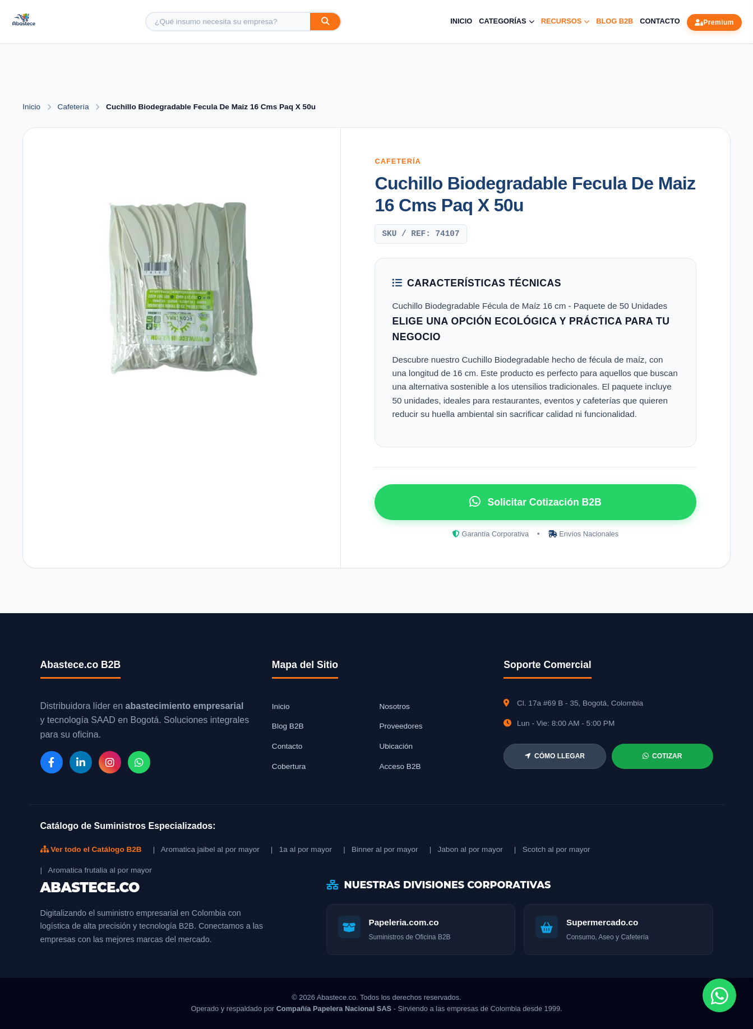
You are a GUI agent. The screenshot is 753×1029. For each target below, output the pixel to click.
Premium (714, 22)
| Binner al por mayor (380, 849)
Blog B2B (614, 21)
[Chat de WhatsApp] (719, 995)
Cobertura (289, 766)
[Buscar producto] (228, 21)
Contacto (660, 21)
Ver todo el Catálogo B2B (91, 849)
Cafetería (74, 107)
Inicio (461, 21)
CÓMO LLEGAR (555, 756)
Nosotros (394, 706)
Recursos (565, 21)
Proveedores (400, 726)
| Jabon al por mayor (466, 849)
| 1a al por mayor (301, 849)
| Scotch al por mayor (552, 849)
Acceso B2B (400, 766)
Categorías (506, 21)
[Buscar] (325, 21)
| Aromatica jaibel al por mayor (206, 849)
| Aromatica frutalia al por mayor (96, 870)
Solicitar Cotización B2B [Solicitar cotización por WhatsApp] (535, 501)
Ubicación (396, 746)
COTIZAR (662, 756)
